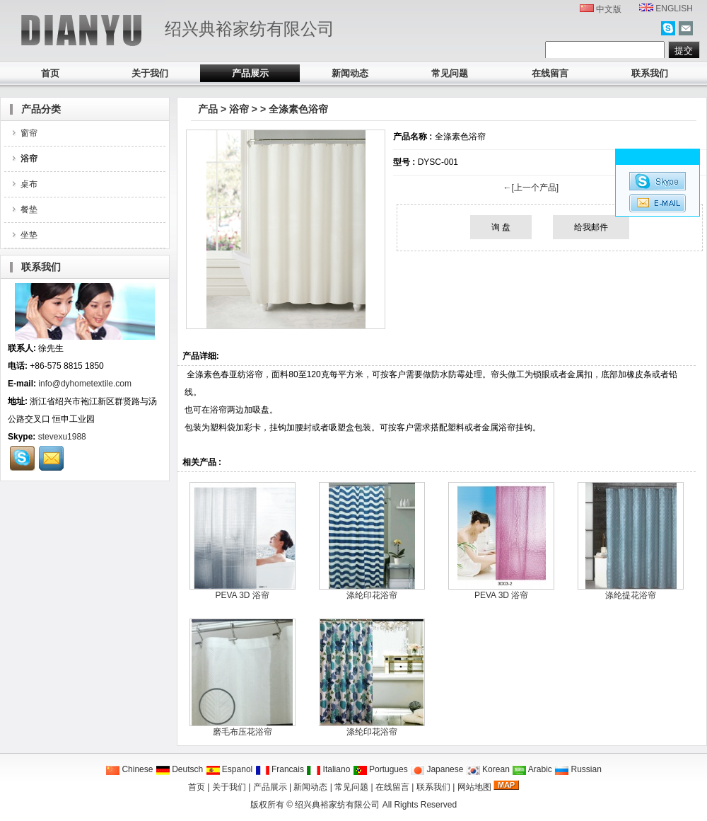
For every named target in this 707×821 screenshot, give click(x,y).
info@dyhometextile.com (85, 384)
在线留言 (550, 73)
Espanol (229, 769)
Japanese (436, 769)
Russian (578, 769)
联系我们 (649, 73)
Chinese (129, 769)
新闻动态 (350, 73)
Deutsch (179, 769)
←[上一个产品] (531, 188)
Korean (488, 769)
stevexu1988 (62, 437)
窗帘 (23, 133)
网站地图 (474, 787)
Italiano (328, 769)
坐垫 (23, 235)
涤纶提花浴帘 (630, 595)
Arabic (532, 769)
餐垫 (23, 209)
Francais (279, 769)
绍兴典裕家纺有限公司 (337, 805)
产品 (208, 109)
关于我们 (150, 73)
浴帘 (239, 109)
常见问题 (449, 73)
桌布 (23, 184)
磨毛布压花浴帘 (242, 732)
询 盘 (500, 227)
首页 (50, 73)
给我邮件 (591, 227)
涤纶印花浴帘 (371, 595)
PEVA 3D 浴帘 (242, 595)
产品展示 (250, 73)
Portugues (380, 769)
